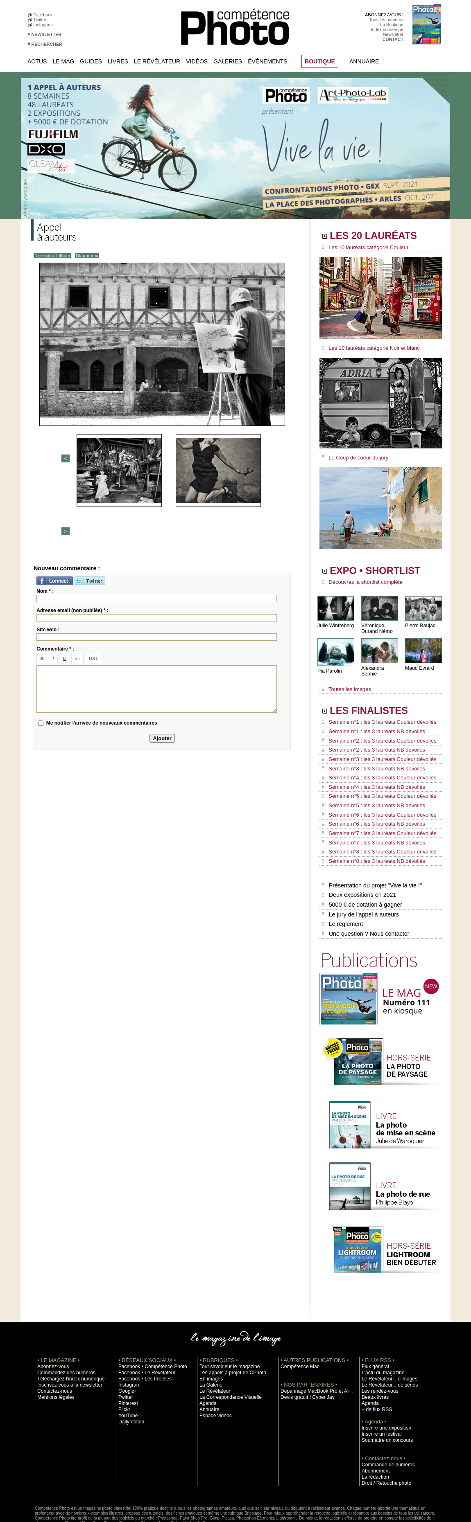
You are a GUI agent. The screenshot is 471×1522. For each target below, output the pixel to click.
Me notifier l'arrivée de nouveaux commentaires (101, 651)
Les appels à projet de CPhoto (228, 1335)
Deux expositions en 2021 (358, 862)
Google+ (126, 1353)
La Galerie (209, 1347)
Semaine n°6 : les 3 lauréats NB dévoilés (370, 799)
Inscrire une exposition (383, 1390)
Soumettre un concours (384, 1402)
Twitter (41, 19)
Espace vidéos (213, 1378)
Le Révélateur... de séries (386, 1347)
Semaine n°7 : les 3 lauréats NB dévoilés (370, 815)
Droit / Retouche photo (383, 1445)
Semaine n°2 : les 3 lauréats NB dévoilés (370, 737)
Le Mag (63, 61)
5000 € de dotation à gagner (361, 870)
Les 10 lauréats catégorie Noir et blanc (367, 347)
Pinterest (127, 1365)
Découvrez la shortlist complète (359, 579)
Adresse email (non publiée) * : (72, 538)
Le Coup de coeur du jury (353, 455)
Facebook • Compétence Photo (148, 1328)
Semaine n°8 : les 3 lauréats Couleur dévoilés (375, 823)
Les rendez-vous (378, 1353)
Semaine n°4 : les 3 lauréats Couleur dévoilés (375, 760)
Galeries (227, 61)
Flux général (374, 1328)
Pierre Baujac (420, 621)
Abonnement (374, 1433)
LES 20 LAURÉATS (377, 236)
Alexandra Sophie (380, 664)
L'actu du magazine (380, 1335)
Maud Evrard (419, 664)
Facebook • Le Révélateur (143, 1335)
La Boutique (391, 24)
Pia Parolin (329, 667)
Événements (267, 61)
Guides (91, 61)
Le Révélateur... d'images (386, 1341)
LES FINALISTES (372, 702)
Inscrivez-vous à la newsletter (66, 1347)
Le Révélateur (157, 61)
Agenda (207, 1365)
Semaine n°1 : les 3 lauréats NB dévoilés (370, 722)
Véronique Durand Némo (376, 624)
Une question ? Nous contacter (365, 896)
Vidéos (197, 61)
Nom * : (45, 519)
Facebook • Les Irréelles (141, 1341)
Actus (37, 61)
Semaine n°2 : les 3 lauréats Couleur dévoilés (375, 729)
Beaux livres (373, 1359)
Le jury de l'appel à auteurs (360, 879)
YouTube (127, 1378)
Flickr (123, 1371)
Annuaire (364, 61)
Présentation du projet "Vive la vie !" (371, 853)
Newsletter (393, 34)
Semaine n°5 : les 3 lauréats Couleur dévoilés (375, 776)
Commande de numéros (385, 1427)
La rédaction (374, 1439)
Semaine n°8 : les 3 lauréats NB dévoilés (370, 830)
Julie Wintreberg (335, 621)
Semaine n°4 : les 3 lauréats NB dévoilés (370, 768)
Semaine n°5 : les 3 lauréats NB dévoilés (370, 784)
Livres (118, 61)
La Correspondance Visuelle (226, 1359)
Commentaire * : (55, 577)
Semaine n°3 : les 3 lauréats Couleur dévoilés (375, 745)
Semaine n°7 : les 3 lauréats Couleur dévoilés (375, 807)
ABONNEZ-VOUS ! (384, 14)
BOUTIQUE (320, 61)
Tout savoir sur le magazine (226, 1328)
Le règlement (342, 888)
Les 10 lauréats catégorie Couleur (362, 247)
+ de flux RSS (375, 1371)
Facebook (44, 14)
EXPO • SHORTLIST (380, 567)
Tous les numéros (386, 19)
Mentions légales (53, 1359)
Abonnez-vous (51, 1328)
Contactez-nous (52, 1353)
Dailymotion (129, 1384)
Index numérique (387, 29)
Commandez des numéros (62, 1335)
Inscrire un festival (379, 1396)
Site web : (47, 558)
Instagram (44, 24)
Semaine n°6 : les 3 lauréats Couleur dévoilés (375, 792)
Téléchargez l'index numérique (67, 1341)
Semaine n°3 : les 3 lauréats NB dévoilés (370, 753)
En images (209, 1341)
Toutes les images (345, 681)
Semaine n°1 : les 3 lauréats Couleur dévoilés (375, 714)
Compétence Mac (298, 1328)
